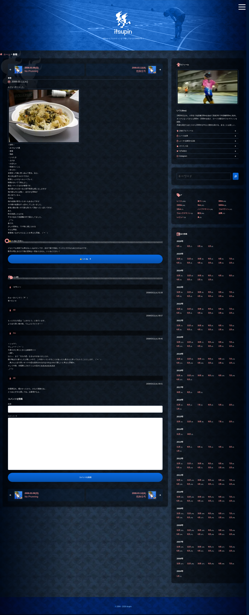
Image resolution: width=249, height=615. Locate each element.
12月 (179, 259)
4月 (178, 246)
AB (14, 310)
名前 (9, 404)
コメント (12, 416)
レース (179, 201)
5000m (221, 205)
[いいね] (85, 259)
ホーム (6, 54)
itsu (14, 333)
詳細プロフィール (186, 131)
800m (221, 201)
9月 (209, 259)
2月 (199, 246)
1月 (209, 246)
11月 (189, 259)
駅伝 (199, 213)
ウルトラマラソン (184, 213)
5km (199, 205)
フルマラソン (224, 209)
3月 (188, 246)
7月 (230, 259)
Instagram (183, 156)
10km (179, 209)
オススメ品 (183, 146)
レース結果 (183, 136)
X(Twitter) (183, 151)
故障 (220, 213)
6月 (178, 263)
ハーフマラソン (204, 209)
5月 (188, 263)
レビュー (180, 217)
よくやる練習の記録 (187, 141)
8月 (220, 259)
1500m (179, 205)
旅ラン (200, 201)
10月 (200, 259)
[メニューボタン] (242, 7)
